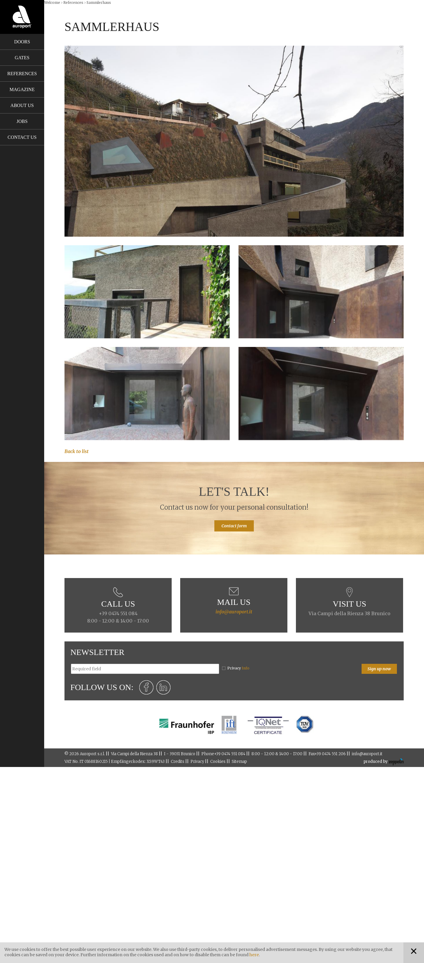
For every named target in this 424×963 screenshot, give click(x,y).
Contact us (22, 137)
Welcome (52, 2)
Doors (22, 41)
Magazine (21, 89)
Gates (22, 57)
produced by (383, 762)
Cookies (218, 761)
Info (245, 668)
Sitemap (239, 761)
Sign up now (379, 668)
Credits (177, 761)
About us (22, 105)
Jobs (21, 121)
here (254, 954)
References (22, 73)
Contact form (234, 526)
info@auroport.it (234, 612)
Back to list (76, 451)
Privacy (238, 668)
